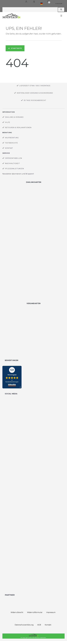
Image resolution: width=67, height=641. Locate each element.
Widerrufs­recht (17, 612)
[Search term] (30, 9)
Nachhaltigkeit (12, 163)
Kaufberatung (12, 138)
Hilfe (7, 122)
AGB (39, 625)
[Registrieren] (34, 1)
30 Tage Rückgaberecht (35, 100)
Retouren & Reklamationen (18, 127)
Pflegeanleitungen (14, 169)
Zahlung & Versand (14, 117)
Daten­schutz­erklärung (24, 625)
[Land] (41, 3)
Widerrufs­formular (34, 612)
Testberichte (11, 143)
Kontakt (9, 148)
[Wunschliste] (48, 1)
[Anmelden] (26, 1)
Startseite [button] (15, 48)
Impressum (50, 612)
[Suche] (61, 9)
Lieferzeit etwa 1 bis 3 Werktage (34, 86)
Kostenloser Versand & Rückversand (35, 93)
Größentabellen (13, 158)
